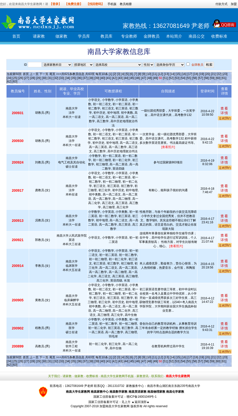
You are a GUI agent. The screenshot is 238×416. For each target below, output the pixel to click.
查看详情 (224, 110)
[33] (61, 78)
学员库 (84, 36)
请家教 (39, 36)
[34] (67, 78)
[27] (26, 78)
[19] (201, 74)
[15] (178, 74)
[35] (73, 78)
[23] (224, 74)
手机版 (111, 4)
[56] (194, 78)
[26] (20, 78)
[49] (155, 78)
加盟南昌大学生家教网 (114, 406)
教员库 (106, 36)
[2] (114, 74)
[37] (85, 78)
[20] (207, 74)
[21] (213, 74)
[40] (102, 78)
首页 (16, 36)
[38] (90, 78)
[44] (126, 78)
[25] (14, 78)
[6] (131, 74)
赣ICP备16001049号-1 (142, 396)
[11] (154, 74)
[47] (143, 78)
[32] (55, 78)
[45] (132, 78)
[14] (172, 74)
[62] (9, 81)
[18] (195, 74)
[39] (96, 78)
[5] (127, 74)
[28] (32, 78)
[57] (200, 78)
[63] (14, 81)
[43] (120, 78)
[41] (108, 78)
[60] (217, 78)
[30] (44, 78)
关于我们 (54, 376)
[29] (38, 78)
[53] (177, 78)
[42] (114, 78)
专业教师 (129, 36)
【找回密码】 (95, 4)
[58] (206, 78)
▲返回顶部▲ (141, 402)
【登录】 (55, 4)
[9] (143, 74)
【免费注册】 (74, 4)
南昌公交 (197, 36)
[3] (118, 74)
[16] (183, 74)
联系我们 (157, 376)
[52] (171, 78)
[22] (218, 74)
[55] (188, 78)
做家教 (61, 36)
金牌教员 (152, 36)
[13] (166, 74)
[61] (223, 78)
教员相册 (126, 4)
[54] (182, 78)
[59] (212, 78)
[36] (79, 78)
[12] (160, 74)
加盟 (234, 4)
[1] (110, 74)
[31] (50, 78)
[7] (135, 74)
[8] (139, 74)
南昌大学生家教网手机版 (117, 376)
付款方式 (221, 4)
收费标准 (219, 36)
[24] (9, 78)
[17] (189, 74)
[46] (137, 78)
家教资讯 (143, 376)
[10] (148, 74)
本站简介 (174, 36)
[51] (165, 78)
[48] (149, 78)
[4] (123, 74)
